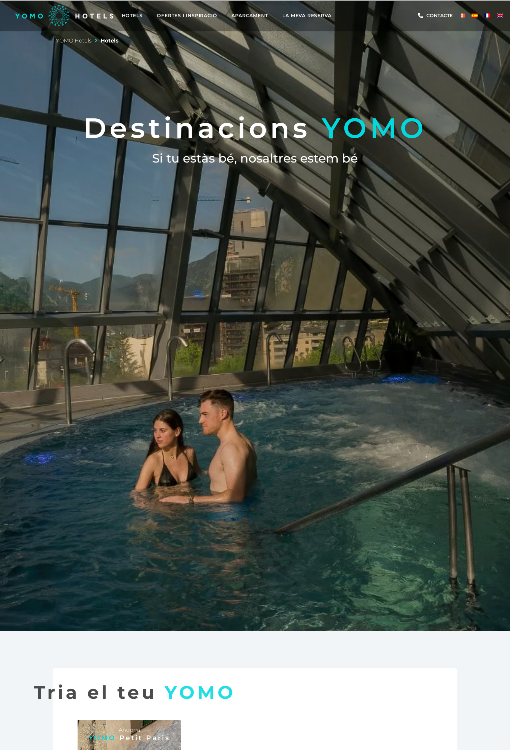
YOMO (129, 738)
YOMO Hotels (74, 40)
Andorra (129, 730)
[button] (136, 15)
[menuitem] (461, 15)
